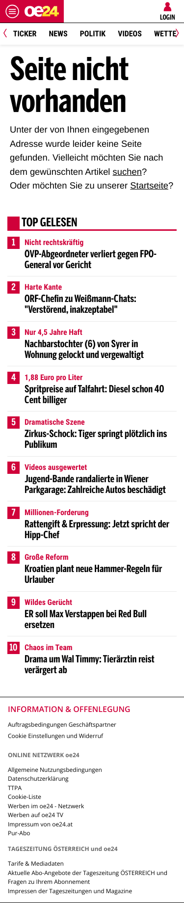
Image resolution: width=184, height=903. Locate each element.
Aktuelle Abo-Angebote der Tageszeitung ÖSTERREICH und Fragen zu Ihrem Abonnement (87, 877)
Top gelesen (50, 223)
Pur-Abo (19, 833)
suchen (127, 171)
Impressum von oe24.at (40, 824)
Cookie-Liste (24, 797)
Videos (130, 33)
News (58, 33)
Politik (92, 33)
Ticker (25, 33)
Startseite (149, 185)
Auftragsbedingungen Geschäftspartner (62, 724)
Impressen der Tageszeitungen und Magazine (70, 891)
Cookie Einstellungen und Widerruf (55, 736)
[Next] (175, 34)
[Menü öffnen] (12, 11)
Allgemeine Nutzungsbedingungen (55, 770)
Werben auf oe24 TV (35, 815)
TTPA (15, 788)
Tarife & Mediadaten (36, 863)
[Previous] (8, 34)
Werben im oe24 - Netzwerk (46, 806)
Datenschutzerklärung (38, 778)
